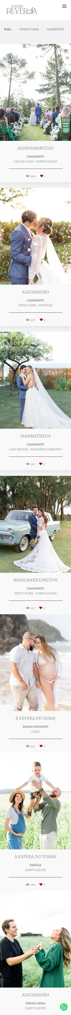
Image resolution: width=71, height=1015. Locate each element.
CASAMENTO (55, 29)
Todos (7, 29)
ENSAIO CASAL (29, 29)
